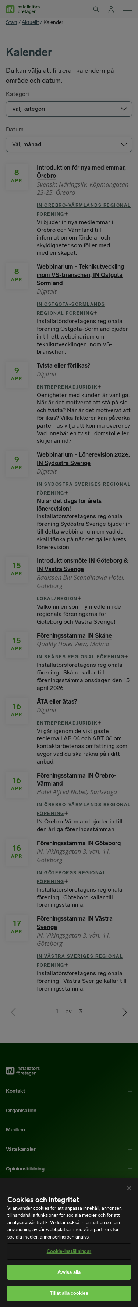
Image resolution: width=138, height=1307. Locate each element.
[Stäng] (129, 1188)
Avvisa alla (69, 1272)
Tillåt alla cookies (69, 1293)
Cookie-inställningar (69, 1251)
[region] (69, 1242)
